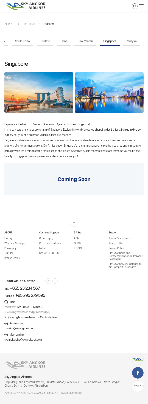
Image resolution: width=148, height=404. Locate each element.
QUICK (77, 243)
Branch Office (12, 258)
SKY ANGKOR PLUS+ (50, 253)
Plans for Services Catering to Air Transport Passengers (125, 265)
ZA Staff (78, 232)
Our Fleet (9, 253)
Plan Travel (29, 24)
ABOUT (8, 232)
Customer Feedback (50, 243)
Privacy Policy (116, 248)
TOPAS (78, 248)
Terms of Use (116, 243)
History (8, 238)
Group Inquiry (46, 238)
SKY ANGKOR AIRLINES (39, 393)
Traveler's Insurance (119, 238)
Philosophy (10, 248)
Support (113, 232)
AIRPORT (9, 24)
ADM (76, 238)
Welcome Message (14, 243)
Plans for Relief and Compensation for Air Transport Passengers (126, 256)
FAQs (42, 248)
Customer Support (49, 232)
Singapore (48, 24)
